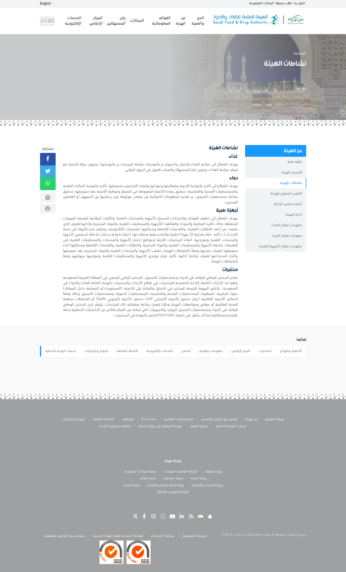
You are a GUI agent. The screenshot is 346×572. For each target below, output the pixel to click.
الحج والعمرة (198, 20)
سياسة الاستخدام (163, 536)
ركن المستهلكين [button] (116, 20)
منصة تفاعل (148, 478)
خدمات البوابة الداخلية (60, 351)
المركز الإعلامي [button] (96, 20)
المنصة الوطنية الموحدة (181, 471)
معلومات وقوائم (211, 351)
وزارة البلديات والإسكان (207, 485)
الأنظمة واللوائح (291, 351)
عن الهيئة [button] (181, 20)
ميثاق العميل (199, 426)
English (45, 3)
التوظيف (128, 419)
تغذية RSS (148, 419)
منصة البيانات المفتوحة (140, 471)
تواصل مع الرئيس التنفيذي (219, 419)
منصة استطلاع (173, 478)
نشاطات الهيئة (291, 183)
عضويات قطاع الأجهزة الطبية (280, 246)
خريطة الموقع (275, 419)
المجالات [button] (137, 20)
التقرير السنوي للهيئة (286, 193)
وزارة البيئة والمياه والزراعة (165, 485)
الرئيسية (299, 53)
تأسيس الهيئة (291, 172)
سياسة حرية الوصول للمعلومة (64, 536)
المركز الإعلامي (240, 351)
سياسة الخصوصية (194, 536)
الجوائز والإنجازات (96, 351)
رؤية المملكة (213, 471)
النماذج (186, 351)
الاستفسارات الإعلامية (179, 419)
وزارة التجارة (131, 485)
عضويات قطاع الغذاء (286, 225)
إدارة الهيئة (293, 214)
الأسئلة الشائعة (127, 351)
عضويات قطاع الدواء (287, 235)
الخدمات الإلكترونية (159, 351)
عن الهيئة (251, 419)
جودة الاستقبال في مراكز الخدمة (160, 426)
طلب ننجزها (284, 3)
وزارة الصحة (198, 478)
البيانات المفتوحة (261, 3)
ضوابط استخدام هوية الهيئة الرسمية (118, 536)
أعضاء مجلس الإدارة (288, 204)
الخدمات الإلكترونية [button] (73, 20)
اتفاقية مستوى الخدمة (115, 426)
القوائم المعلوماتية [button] (161, 20)
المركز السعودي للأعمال (173, 492)
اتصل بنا (299, 3)
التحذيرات (265, 351)
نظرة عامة (294, 161)
